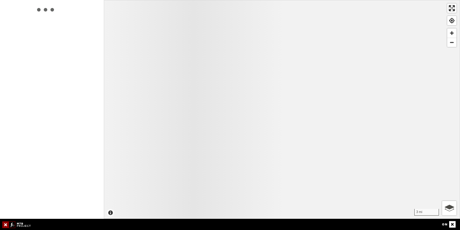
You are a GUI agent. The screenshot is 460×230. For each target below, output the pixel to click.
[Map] (282, 109)
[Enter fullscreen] (451, 8)
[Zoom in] (451, 33)
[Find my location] (451, 20)
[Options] (449, 208)
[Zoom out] (451, 42)
